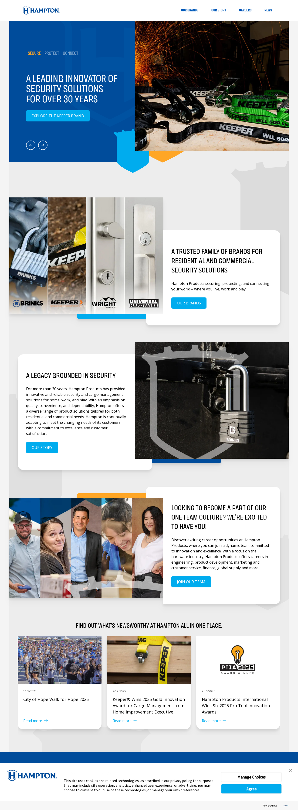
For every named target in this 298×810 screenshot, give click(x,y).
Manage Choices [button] (251, 777)
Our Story (218, 10)
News (268, 10)
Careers (245, 10)
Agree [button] (251, 789)
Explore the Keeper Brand (58, 115)
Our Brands (189, 10)
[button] (290, 770)
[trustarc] (285, 805)
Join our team (191, 581)
